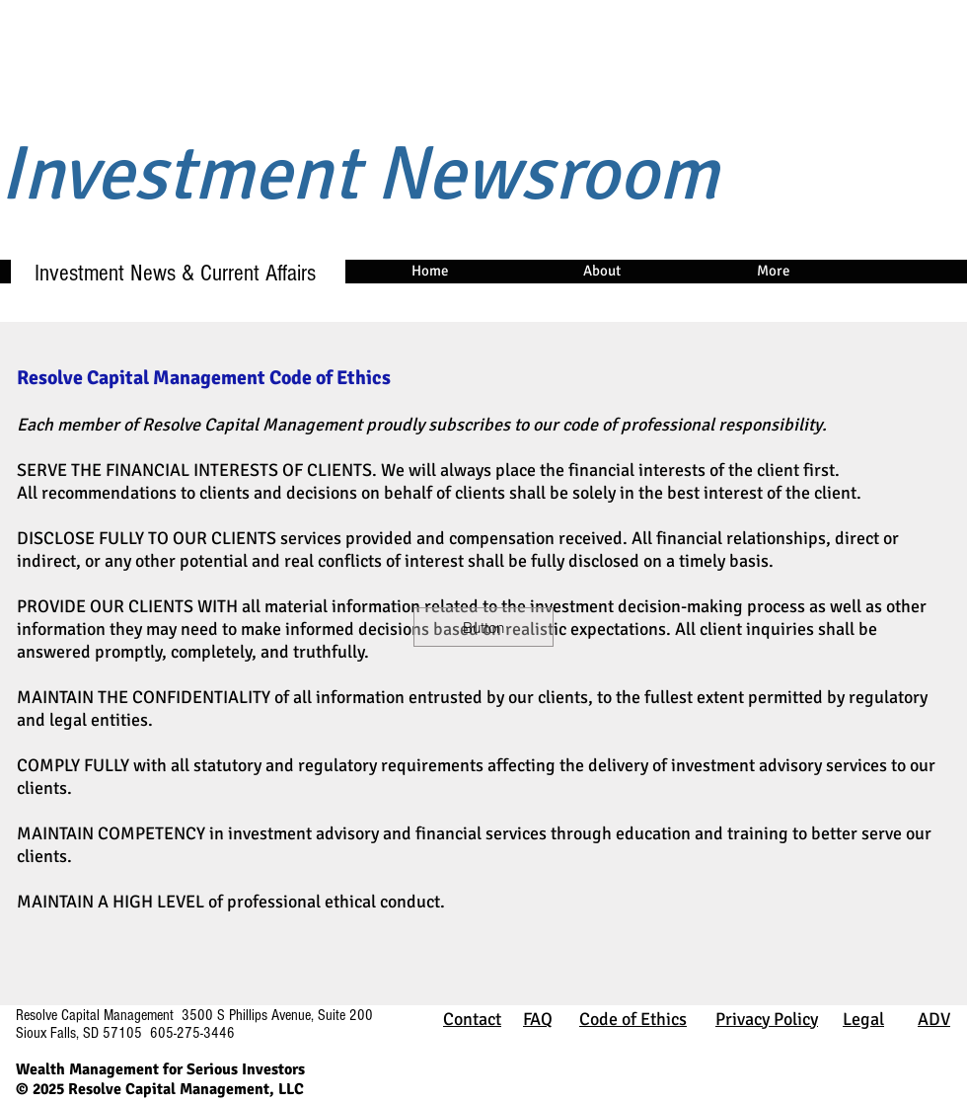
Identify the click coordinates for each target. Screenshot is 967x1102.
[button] (483, 627)
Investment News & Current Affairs (166, 273)
